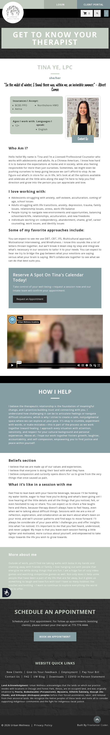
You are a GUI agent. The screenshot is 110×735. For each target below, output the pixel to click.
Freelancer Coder (97, 725)
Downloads (56, 676)
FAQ (26, 676)
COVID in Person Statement (86, 676)
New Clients (14, 672)
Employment (69, 672)
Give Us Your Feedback (42, 672)
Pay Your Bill (90, 672)
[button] (106, 13)
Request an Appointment (29, 299)
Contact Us (12, 676)
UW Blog (39, 676)
